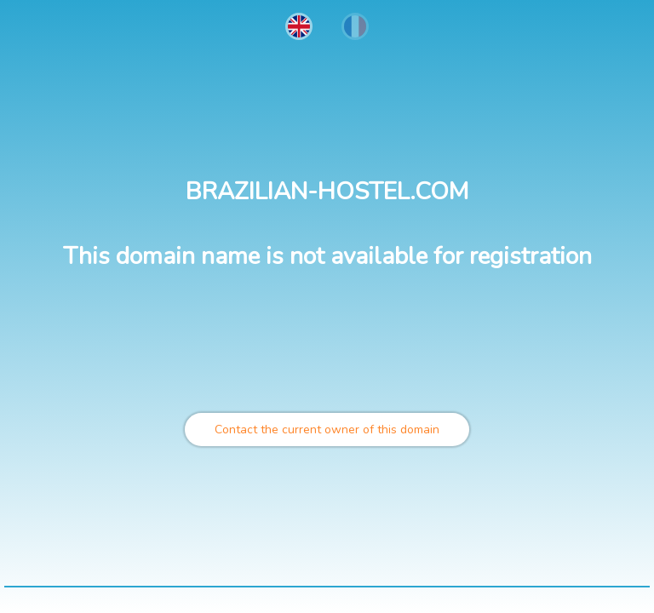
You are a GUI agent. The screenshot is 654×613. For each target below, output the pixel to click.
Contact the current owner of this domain (327, 429)
